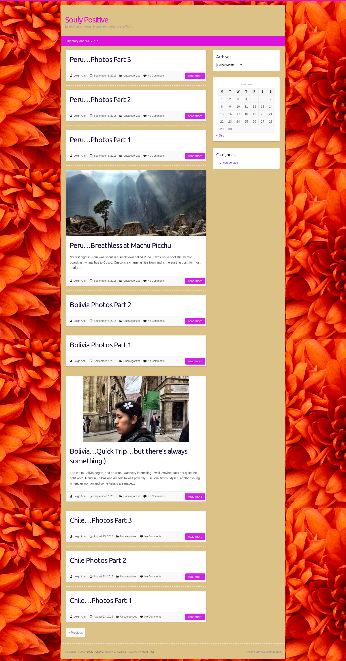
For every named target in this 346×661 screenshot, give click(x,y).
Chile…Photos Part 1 (101, 600)
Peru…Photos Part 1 (100, 140)
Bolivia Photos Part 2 (100, 305)
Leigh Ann (80, 75)
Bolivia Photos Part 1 (100, 345)
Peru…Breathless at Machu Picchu (120, 245)
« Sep (220, 135)
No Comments (156, 75)
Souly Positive (86, 19)
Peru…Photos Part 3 (100, 59)
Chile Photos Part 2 (98, 560)
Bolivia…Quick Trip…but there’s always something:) (128, 456)
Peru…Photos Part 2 (100, 99)
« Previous (75, 632)
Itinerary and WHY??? (82, 41)
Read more (195, 76)
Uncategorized (131, 75)
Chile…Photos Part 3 (101, 520)
